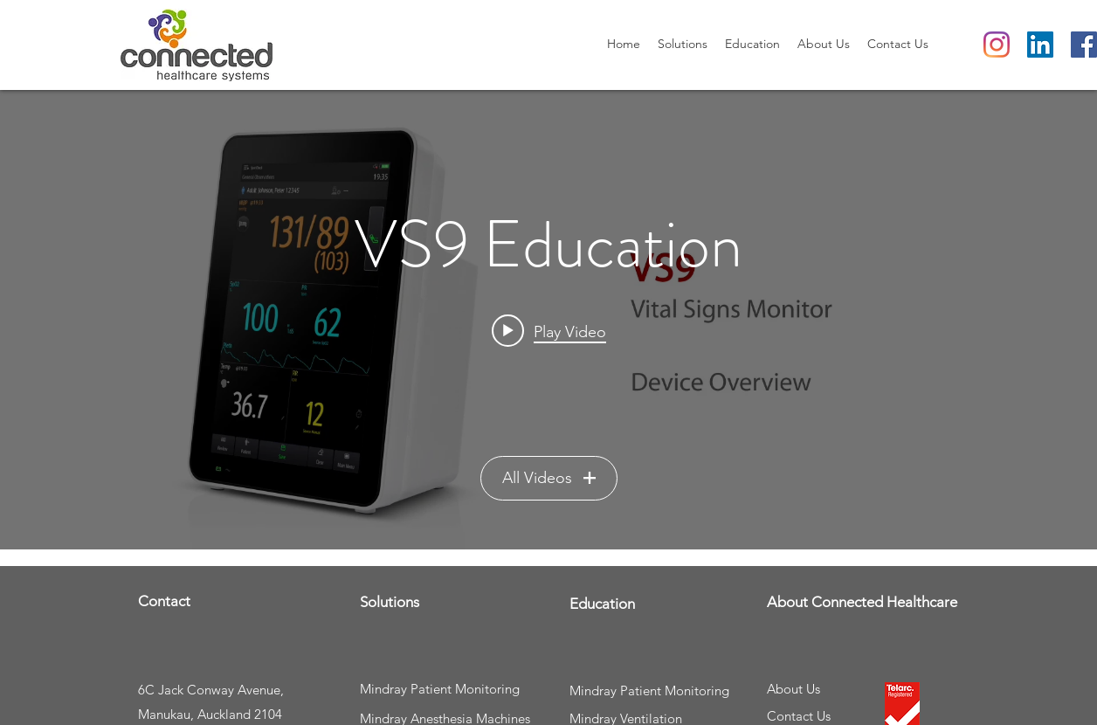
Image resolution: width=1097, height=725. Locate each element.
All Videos (549, 477)
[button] (682, 44)
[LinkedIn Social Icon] (1040, 44)
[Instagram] (996, 44)
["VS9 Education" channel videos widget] (548, 319)
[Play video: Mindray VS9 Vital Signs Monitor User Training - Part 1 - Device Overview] (549, 331)
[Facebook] (1084, 44)
